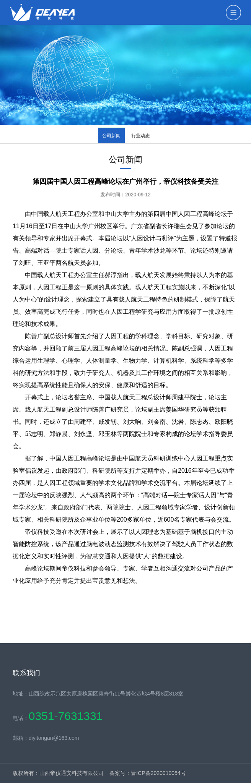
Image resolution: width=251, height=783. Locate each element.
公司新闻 (112, 135)
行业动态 (143, 135)
